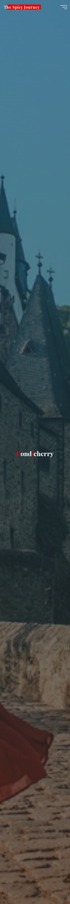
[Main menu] (63, 7)
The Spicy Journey (22, 7)
